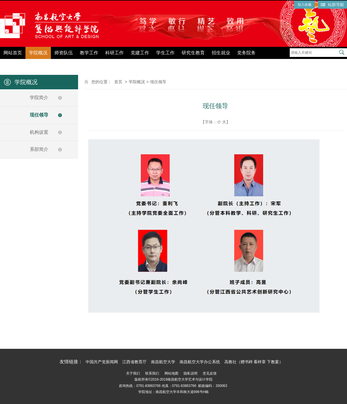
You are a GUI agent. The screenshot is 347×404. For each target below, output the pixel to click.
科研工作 (114, 52)
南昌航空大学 (163, 361)
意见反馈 (210, 373)
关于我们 (133, 373)
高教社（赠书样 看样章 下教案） (253, 361)
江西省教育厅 (134, 361)
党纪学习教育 (276, 62)
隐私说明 (191, 373)
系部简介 (39, 149)
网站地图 (171, 373)
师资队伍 (63, 52)
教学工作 (89, 52)
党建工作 (140, 52)
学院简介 (39, 97)
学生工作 (165, 52)
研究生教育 (193, 52)
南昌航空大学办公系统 (200, 361)
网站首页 (12, 52)
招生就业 (221, 52)
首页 (118, 81)
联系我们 (152, 373)
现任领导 (39, 114)
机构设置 (39, 132)
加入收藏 (304, 5)
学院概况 (38, 52)
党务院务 (246, 52)
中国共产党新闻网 (102, 361)
